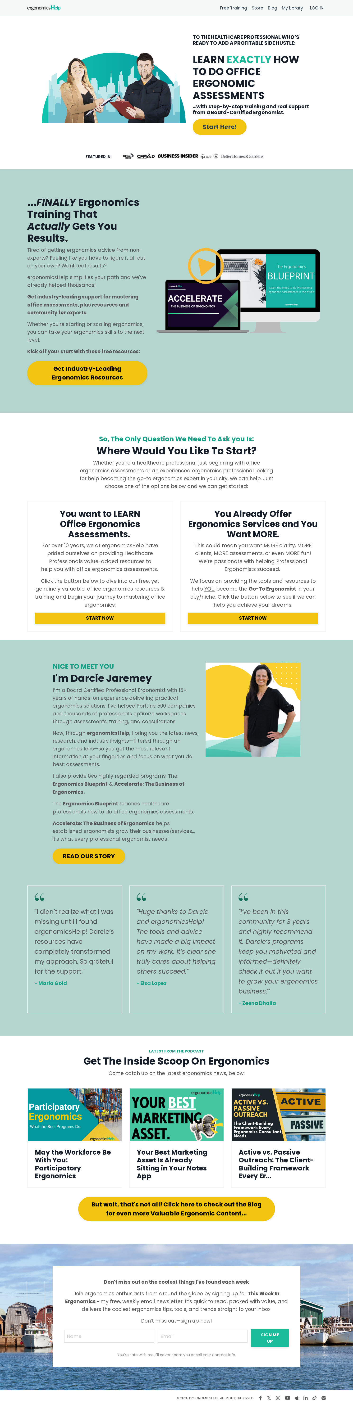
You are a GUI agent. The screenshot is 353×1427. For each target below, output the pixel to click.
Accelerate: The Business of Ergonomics (104, 842)
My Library (292, 8)
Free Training (233, 8)
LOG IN (317, 8)
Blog (272, 8)
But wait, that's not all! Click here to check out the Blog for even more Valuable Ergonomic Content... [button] (176, 1229)
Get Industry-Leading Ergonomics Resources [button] (87, 375)
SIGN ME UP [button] (271, 1358)
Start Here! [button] (220, 127)
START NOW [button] (100, 628)
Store (257, 8)
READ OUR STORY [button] (89, 876)
